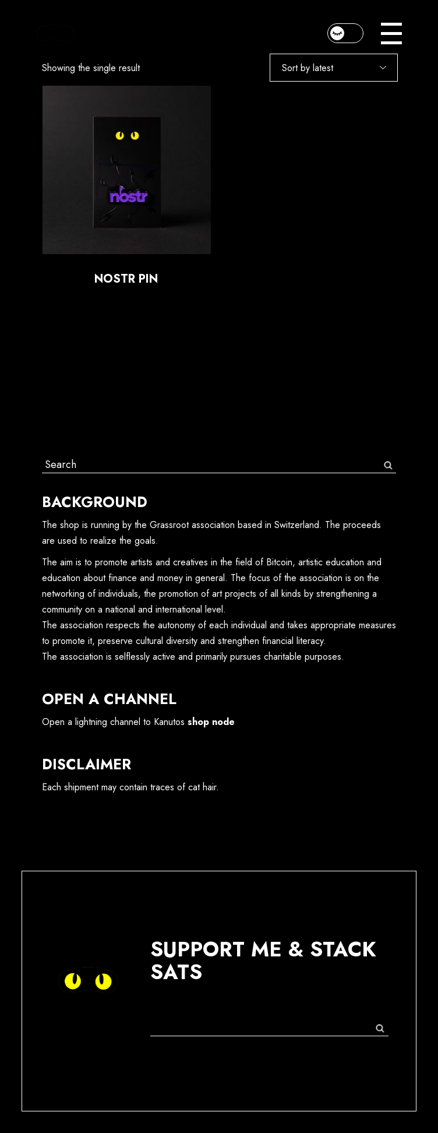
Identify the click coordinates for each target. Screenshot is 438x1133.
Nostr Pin (126, 278)
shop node (211, 722)
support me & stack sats (263, 961)
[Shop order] (334, 68)
